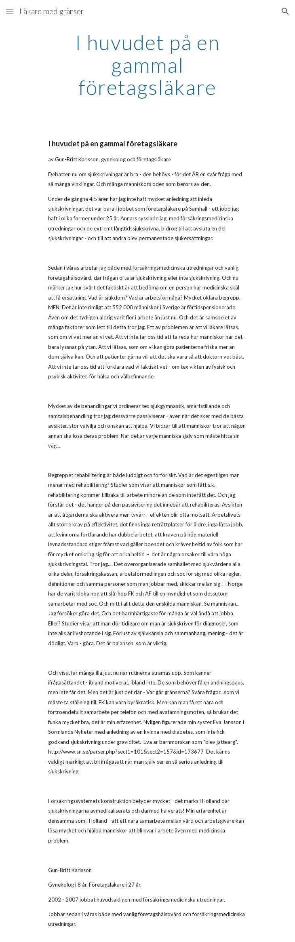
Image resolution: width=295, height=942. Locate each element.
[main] (147, 65)
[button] (9, 11)
